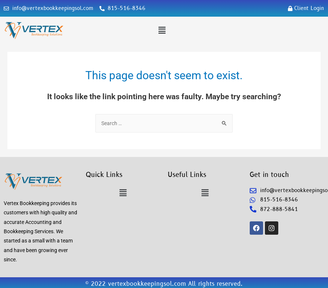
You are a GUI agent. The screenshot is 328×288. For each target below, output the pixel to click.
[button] (161, 30)
